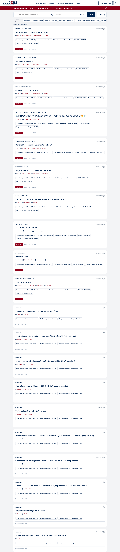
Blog (78, 3)
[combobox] (68, 15)
